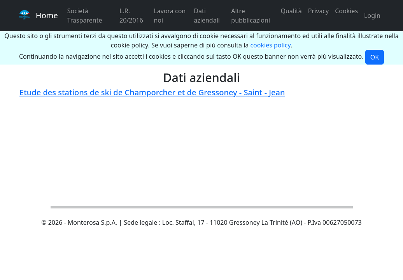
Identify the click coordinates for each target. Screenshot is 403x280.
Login (372, 15)
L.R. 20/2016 (131, 15)
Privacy (318, 11)
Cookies (346, 11)
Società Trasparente (84, 15)
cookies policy (270, 45)
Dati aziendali (207, 15)
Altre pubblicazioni (250, 15)
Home (38, 15)
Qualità (290, 11)
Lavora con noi (170, 15)
